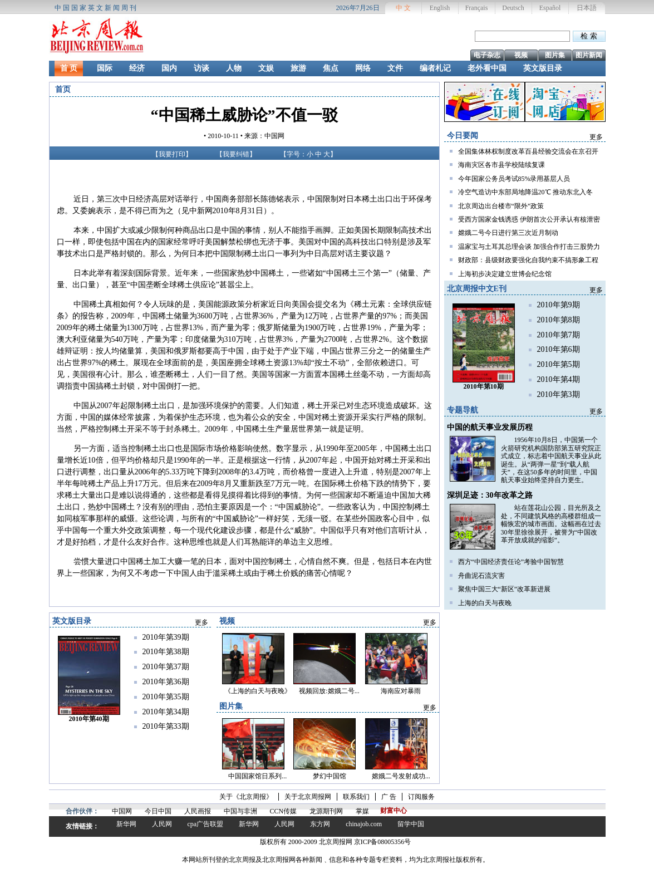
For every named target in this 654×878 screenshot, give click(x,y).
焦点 (330, 68)
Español (550, 8)
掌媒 (362, 811)
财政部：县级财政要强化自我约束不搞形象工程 (528, 260)
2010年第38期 (165, 652)
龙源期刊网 (326, 811)
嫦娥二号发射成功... (401, 776)
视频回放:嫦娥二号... (329, 691)
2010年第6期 (558, 349)
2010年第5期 (558, 364)
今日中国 (158, 811)
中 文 (403, 8)
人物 (234, 68)
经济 (137, 68)
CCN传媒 (283, 811)
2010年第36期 (165, 682)
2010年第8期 (558, 320)
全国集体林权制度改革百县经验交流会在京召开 (528, 151)
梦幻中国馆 (329, 776)
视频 (521, 55)
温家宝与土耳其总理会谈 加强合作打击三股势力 (529, 247)
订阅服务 (421, 797)
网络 (363, 68)
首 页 (69, 68)
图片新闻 (589, 55)
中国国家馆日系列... (257, 776)
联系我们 (356, 797)
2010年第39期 (165, 637)
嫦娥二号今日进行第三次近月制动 (508, 233)
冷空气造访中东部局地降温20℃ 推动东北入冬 (525, 192)
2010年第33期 (165, 726)
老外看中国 (487, 68)
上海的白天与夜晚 (485, 603)
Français (476, 8)
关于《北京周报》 (246, 797)
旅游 (298, 68)
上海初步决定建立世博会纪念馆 (505, 274)
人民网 (162, 824)
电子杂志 (487, 55)
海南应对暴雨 (401, 691)
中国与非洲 (240, 811)
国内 (169, 68)
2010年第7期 (558, 335)
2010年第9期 (558, 305)
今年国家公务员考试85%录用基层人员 (514, 179)
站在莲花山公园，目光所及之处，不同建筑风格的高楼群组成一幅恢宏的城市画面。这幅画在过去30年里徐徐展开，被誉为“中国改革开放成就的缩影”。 (551, 524)
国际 (104, 68)
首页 (63, 89)
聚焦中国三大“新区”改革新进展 (504, 589)
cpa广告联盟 (206, 824)
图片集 (555, 55)
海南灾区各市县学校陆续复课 (501, 165)
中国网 (122, 811)
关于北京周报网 (307, 797)
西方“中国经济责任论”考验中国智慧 (511, 562)
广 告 (388, 797)
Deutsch (513, 8)
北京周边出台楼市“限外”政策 (501, 206)
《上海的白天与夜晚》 (257, 691)
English (440, 8)
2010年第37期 (165, 667)
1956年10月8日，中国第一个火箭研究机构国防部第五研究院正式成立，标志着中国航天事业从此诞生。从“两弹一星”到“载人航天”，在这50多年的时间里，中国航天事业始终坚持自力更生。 (551, 460)
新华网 (126, 824)
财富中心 (393, 811)
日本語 (587, 8)
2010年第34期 (165, 712)
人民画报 (197, 811)
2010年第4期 (558, 379)
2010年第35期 (165, 697)
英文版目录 (542, 68)
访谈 (201, 68)
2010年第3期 (558, 394)
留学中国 (410, 824)
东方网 (320, 824)
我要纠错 (236, 154)
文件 (395, 68)
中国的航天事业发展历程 (490, 427)
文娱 (266, 68)
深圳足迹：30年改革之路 (490, 495)
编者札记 (435, 68)
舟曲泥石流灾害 (481, 576)
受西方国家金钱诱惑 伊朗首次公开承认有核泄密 (529, 219)
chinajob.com (364, 824)
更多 (596, 137)
